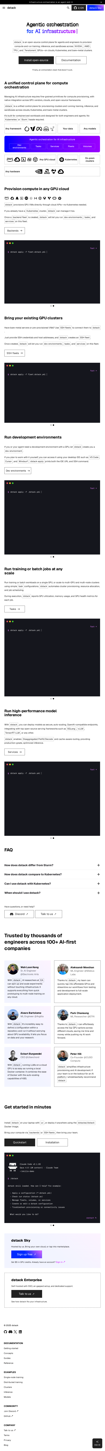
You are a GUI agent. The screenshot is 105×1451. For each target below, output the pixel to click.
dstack (11, 8)
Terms (6, 1435)
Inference (8, 1392)
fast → (93, 248)
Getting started (11, 1348)
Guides (7, 1358)
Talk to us (47, 914)
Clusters (8, 1387)
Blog (6, 1445)
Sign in (59, 1262)
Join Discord (10, 1411)
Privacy (7, 1440)
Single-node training (13, 1377)
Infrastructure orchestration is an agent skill (51, 2)
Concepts (8, 1353)
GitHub (7, 1416)
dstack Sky (95, 7)
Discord (19, 914)
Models (7, 1397)
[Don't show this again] (101, 2)
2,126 (81, 7)
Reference (8, 1363)
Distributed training (13, 1382)
